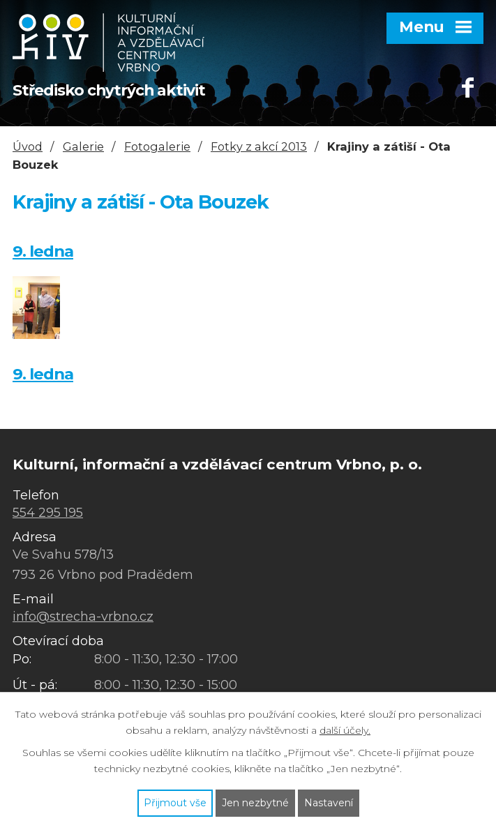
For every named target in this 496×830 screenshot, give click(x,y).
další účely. (345, 730)
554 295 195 (48, 512)
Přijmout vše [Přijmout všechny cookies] (175, 803)
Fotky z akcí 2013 (259, 146)
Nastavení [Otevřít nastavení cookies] (328, 803)
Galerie (83, 146)
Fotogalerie (157, 146)
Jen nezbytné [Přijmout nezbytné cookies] (255, 803)
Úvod (28, 146)
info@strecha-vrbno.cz (83, 616)
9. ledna (43, 251)
